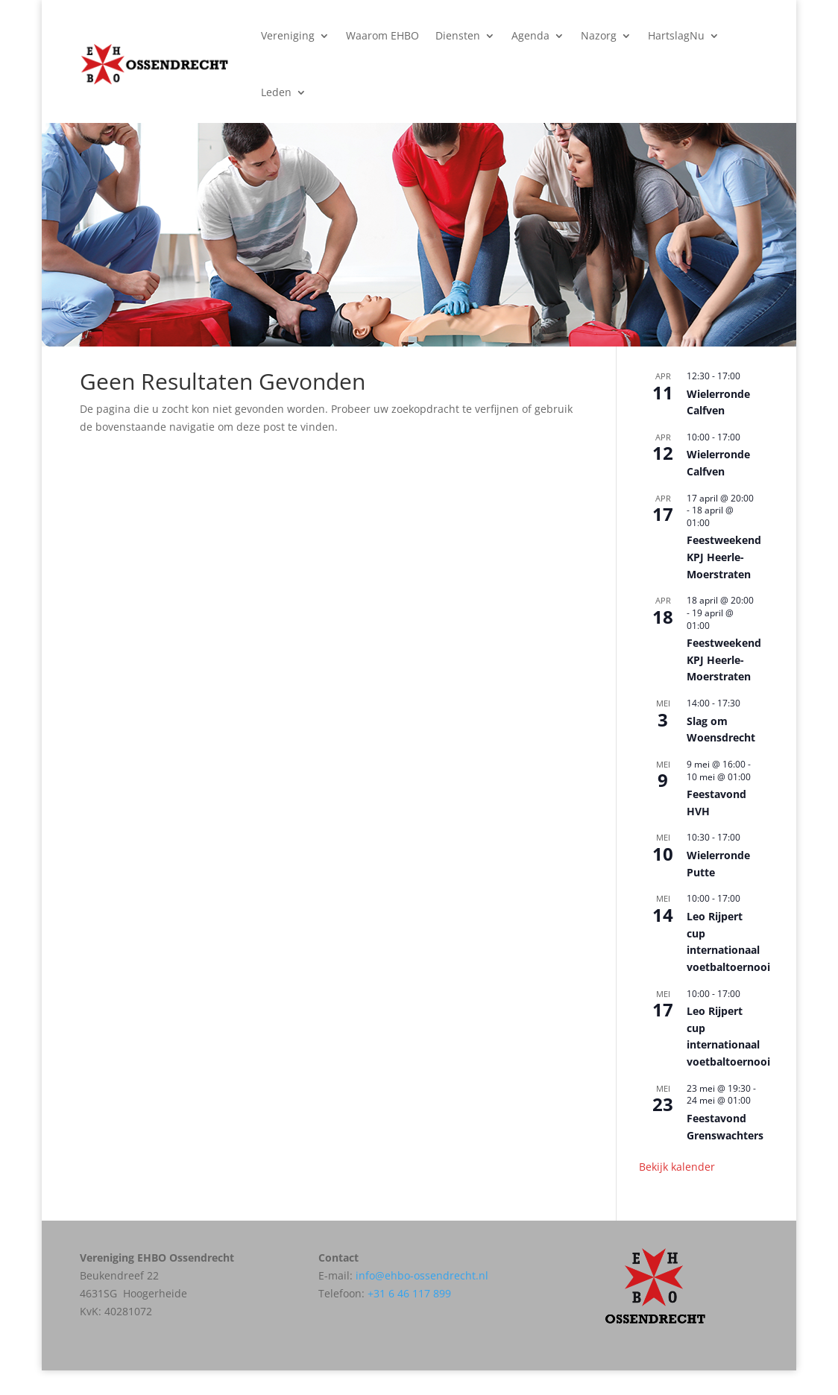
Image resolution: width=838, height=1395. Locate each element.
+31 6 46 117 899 (409, 1293)
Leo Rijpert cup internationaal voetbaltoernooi (728, 1036)
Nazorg (599, 35)
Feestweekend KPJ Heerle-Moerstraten (724, 557)
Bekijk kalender (677, 1167)
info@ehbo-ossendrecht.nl (422, 1275)
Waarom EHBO (382, 35)
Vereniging (288, 35)
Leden (276, 92)
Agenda (530, 35)
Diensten (457, 35)
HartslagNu (676, 35)
